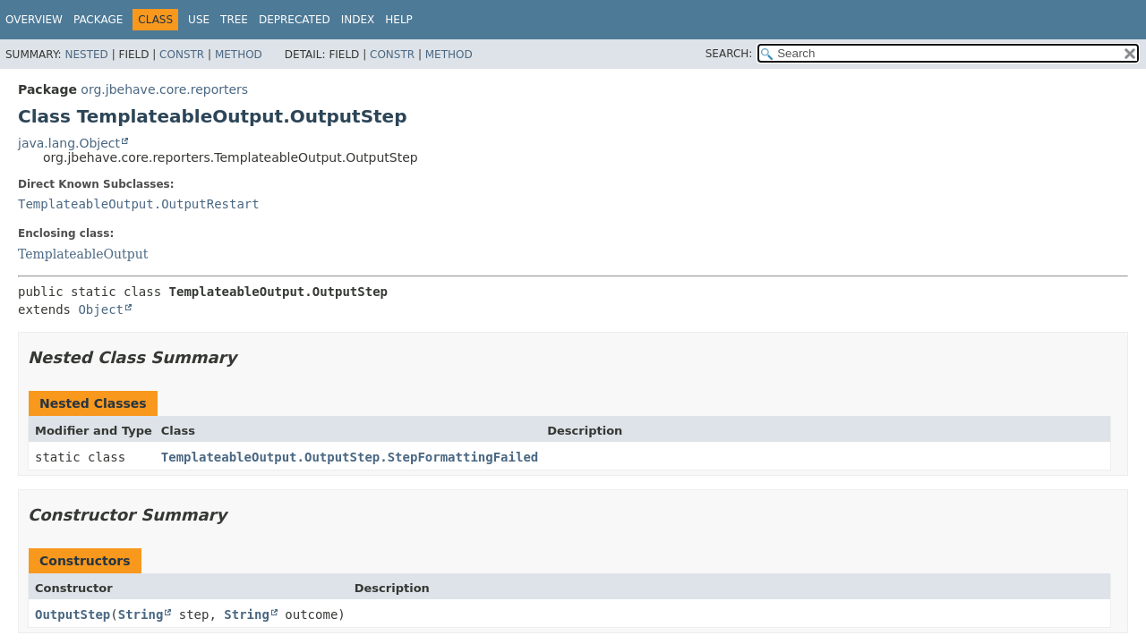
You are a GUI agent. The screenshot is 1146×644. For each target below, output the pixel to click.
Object (101, 309)
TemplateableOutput (83, 254)
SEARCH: (729, 53)
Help (399, 19)
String (141, 614)
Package (98, 19)
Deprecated (294, 19)
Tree (234, 19)
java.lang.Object (69, 143)
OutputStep (72, 614)
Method (238, 54)
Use (199, 19)
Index (358, 19)
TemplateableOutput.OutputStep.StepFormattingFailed (349, 457)
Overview (34, 19)
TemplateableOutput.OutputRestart (139, 204)
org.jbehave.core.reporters (164, 89)
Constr (181, 54)
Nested (85, 54)
